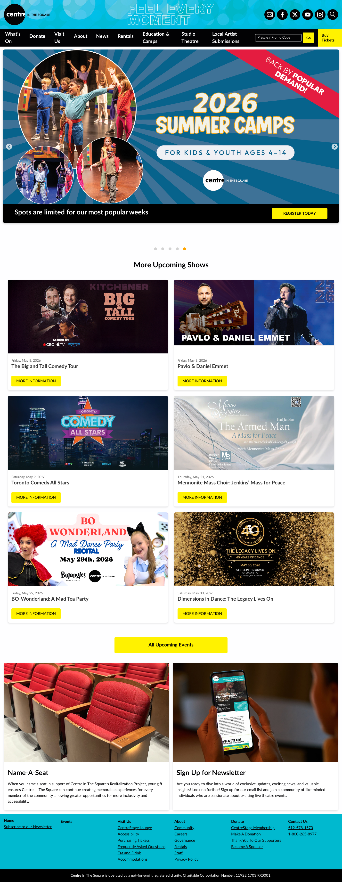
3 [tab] (170, 248)
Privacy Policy (186, 859)
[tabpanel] (171, 136)
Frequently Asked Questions (141, 847)
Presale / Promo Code (274, 37)
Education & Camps (156, 38)
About (81, 36)
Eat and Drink (129, 853)
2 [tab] (162, 248)
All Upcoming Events (171, 645)
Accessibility (128, 834)
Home (9, 821)
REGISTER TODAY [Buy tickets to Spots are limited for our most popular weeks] (299, 213)
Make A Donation (246, 834)
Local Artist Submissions (225, 38)
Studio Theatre (190, 38)
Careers (180, 834)
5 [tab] (184, 248)
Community (184, 828)
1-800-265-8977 (302, 834)
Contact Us (298, 822)
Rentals (126, 36)
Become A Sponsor (247, 847)
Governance (184, 840)
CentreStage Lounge (135, 828)
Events (66, 822)
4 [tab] (177, 248)
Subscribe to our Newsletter (28, 827)
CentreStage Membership (253, 828)
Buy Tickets (328, 37)
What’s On (13, 38)
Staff (178, 853)
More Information (36, 381)
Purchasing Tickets (134, 840)
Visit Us (59, 38)
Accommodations (132, 859)
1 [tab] (155, 248)
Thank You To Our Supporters (256, 840)
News (102, 36)
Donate (37, 36)
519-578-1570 (300, 828)
